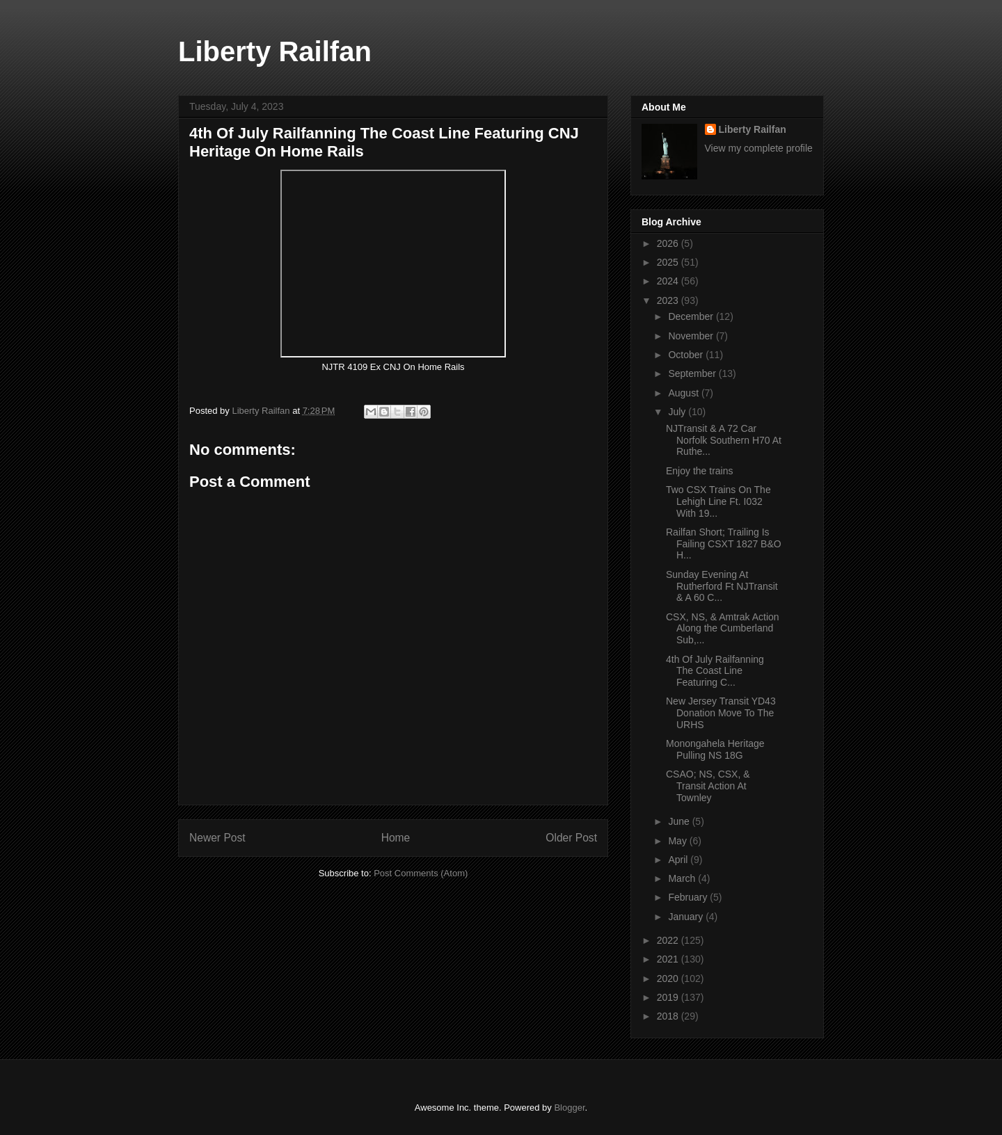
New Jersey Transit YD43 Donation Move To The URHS (721, 712)
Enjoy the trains (700, 470)
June (680, 821)
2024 (669, 281)
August (684, 393)
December (691, 316)
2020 (669, 978)
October (687, 354)
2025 (669, 262)
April (679, 859)
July (678, 411)
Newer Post (217, 838)
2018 (669, 1016)
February (689, 897)
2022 (669, 940)
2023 (669, 300)
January (687, 916)
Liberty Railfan (275, 51)
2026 (669, 243)
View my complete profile (759, 148)
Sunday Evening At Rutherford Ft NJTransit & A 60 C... (722, 586)
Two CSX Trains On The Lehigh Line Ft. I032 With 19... (718, 501)
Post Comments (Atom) (421, 873)
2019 (669, 997)
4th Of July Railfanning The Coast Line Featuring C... (715, 671)
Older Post (571, 838)
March (683, 878)
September (693, 373)
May (678, 840)
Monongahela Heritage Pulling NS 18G (715, 749)
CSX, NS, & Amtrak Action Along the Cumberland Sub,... (722, 628)
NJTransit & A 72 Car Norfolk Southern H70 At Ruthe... (723, 440)
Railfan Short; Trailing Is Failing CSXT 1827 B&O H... (723, 543)
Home (396, 838)
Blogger (569, 1107)
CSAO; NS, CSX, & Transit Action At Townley (708, 785)
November (691, 335)
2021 (669, 959)
